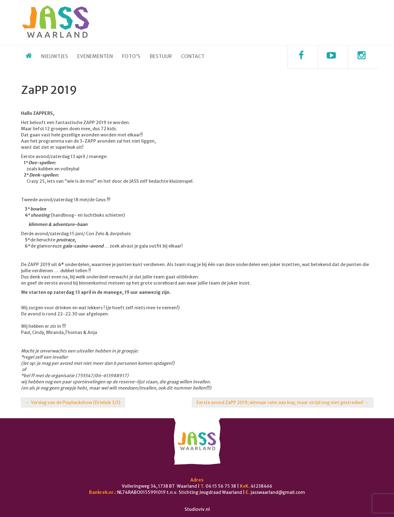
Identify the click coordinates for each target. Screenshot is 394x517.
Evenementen (95, 56)
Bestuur (161, 56)
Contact (193, 56)
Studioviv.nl (197, 509)
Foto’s (131, 56)
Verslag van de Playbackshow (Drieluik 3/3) (73, 402)
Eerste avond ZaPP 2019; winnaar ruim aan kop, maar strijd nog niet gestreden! (283, 402)
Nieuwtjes (54, 56)
